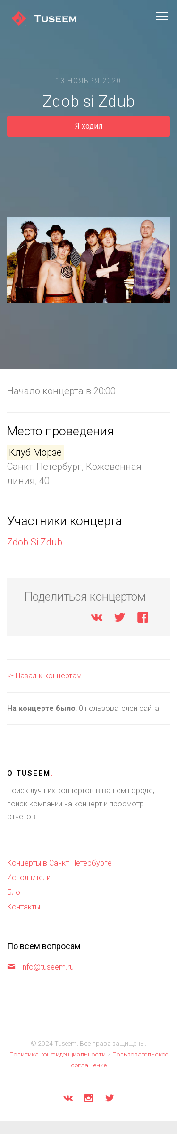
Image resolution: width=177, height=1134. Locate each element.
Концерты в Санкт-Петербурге (59, 862)
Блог (15, 892)
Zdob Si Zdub (34, 542)
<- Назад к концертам (44, 675)
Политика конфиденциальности (57, 1054)
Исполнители (29, 877)
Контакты (23, 906)
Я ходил (88, 125)
